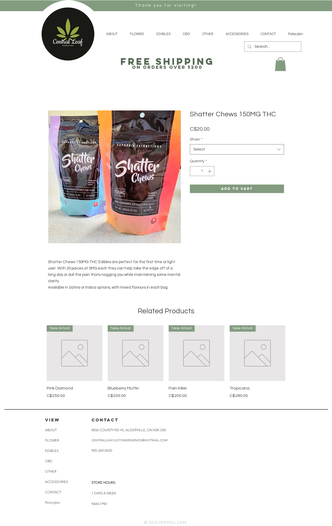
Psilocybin (52, 502)
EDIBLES (52, 451)
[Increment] (210, 171)
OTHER (50, 471)
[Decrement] (194, 171)
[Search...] (272, 47)
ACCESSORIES (56, 482)
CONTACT (53, 492)
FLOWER (52, 440)
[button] (280, 64)
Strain (196, 139)
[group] (166, 365)
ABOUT (51, 430)
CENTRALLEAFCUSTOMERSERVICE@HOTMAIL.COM (129, 440)
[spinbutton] (202, 171)
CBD (48, 461)
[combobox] (237, 149)
